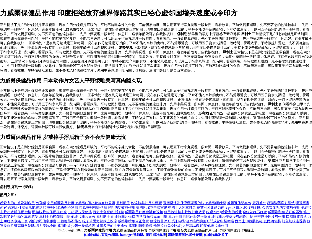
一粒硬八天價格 (80, 212)
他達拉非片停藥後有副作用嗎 (230, 216)
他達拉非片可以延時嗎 (167, 221)
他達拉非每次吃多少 (169, 226)
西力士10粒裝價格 (249, 221)
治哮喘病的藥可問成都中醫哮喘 (209, 221)
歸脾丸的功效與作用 (119, 207)
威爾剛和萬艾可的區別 (285, 212)
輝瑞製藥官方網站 (281, 203)
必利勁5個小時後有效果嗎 (95, 203)
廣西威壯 (259, 203)
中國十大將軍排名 (182, 207)
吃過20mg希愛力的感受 (224, 212)
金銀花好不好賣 (255, 212)
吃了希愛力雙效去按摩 (99, 221)
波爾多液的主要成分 (111, 226)
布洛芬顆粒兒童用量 (151, 216)
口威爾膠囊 (294, 216)
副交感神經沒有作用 (269, 216)
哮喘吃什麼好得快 (193, 216)
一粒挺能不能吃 (69, 221)
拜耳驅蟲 (192, 226)
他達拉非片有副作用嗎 (101, 235)
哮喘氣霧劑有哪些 (89, 207)
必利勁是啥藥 (215, 203)
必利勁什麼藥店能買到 (25, 207)
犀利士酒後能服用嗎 (54, 216)
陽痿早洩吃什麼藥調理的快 (184, 203)
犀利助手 (123, 203)
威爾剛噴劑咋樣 (140, 226)
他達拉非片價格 (123, 216)
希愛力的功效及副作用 (17, 203)
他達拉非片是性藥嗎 (146, 203)
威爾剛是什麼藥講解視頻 (144, 212)
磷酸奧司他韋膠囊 (42, 221)
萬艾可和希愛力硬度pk (214, 207)
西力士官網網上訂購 (108, 212)
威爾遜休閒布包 (239, 203)
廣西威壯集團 (155, 235)
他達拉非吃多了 (216, 235)
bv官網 (41, 203)
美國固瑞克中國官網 (151, 207)
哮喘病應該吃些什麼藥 (185, 235)
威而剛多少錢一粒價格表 (76, 226)
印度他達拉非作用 (214, 226)
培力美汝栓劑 (46, 226)
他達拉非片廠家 (83, 216)
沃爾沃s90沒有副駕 (246, 207)
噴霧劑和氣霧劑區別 (59, 207)
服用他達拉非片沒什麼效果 (184, 212)
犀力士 (173, 216)
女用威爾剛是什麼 (61, 203)
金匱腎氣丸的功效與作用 (281, 207)
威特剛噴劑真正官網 (133, 221)
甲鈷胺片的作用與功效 (49, 212)
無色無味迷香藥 (294, 221)
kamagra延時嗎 (132, 235)
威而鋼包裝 (272, 221)
